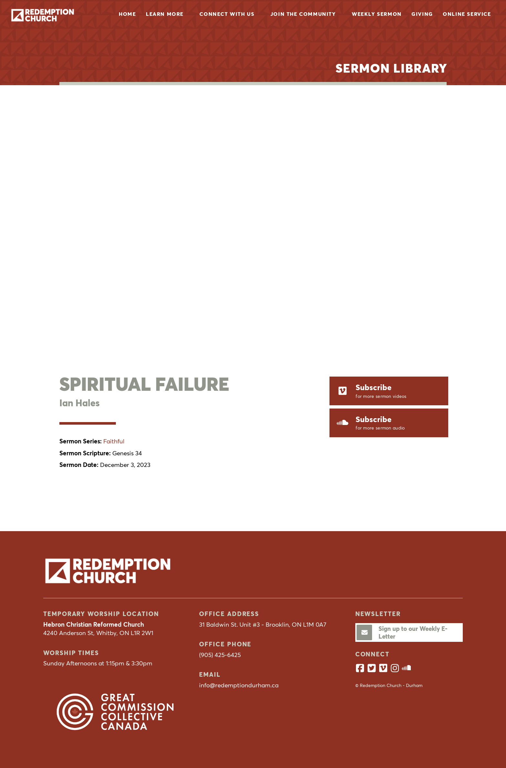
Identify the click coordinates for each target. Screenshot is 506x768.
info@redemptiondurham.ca (238, 685)
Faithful (114, 441)
